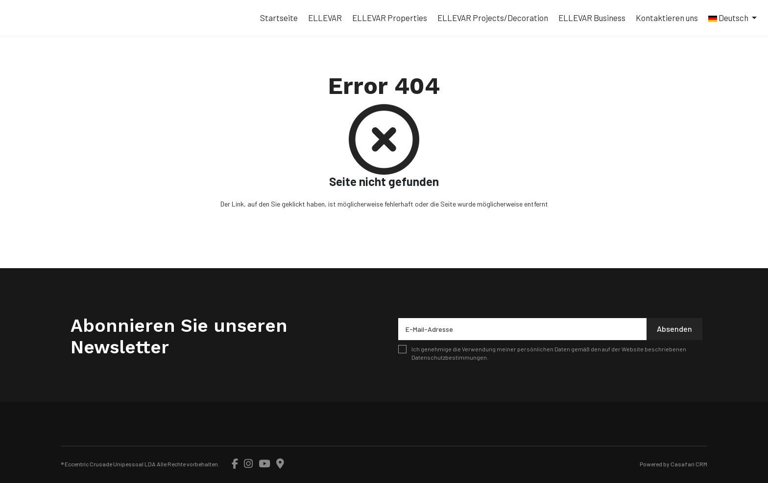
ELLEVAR (325, 18)
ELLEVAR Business (591, 18)
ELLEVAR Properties (389, 18)
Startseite (279, 18)
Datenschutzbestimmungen (449, 357)
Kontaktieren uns (667, 18)
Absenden (674, 328)
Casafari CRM (689, 463)
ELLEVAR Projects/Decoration (492, 18)
